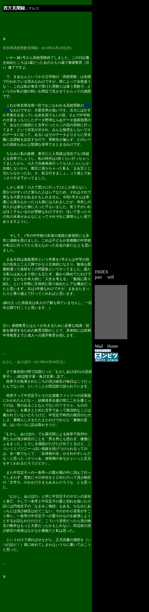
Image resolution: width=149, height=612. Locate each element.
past (98, 277)
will (110, 277)
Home (112, 346)
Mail (99, 346)
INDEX (101, 272)
